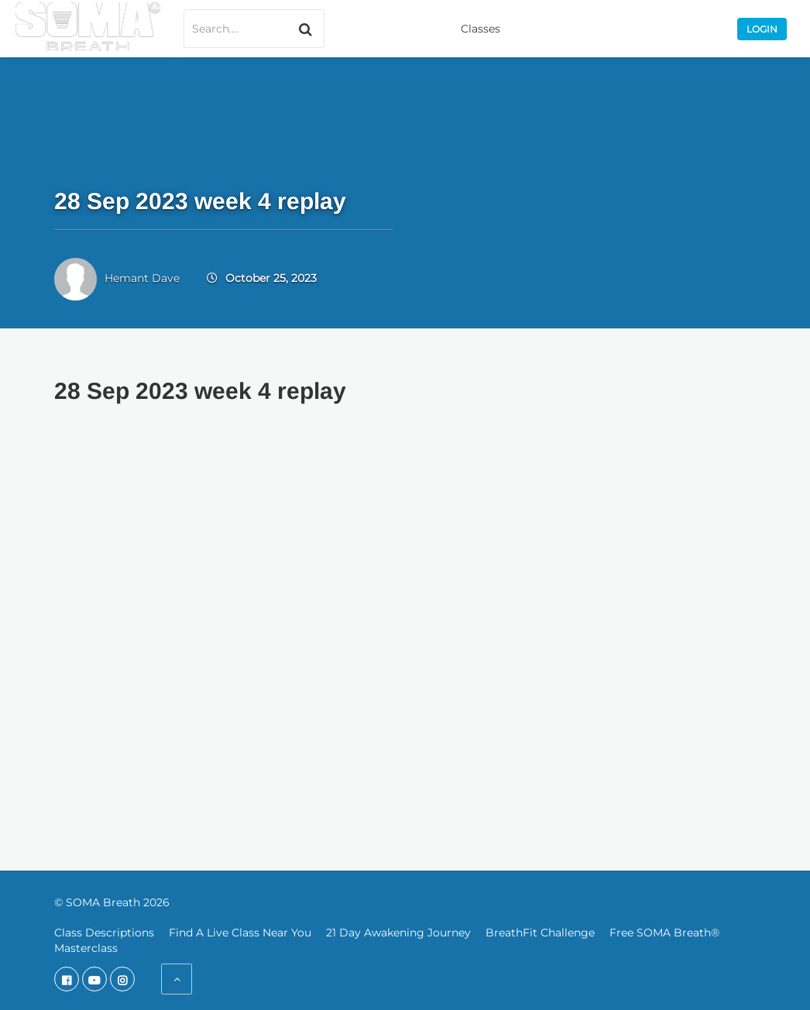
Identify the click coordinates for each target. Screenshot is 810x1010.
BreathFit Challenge (540, 933)
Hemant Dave (142, 278)
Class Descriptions (104, 933)
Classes (480, 29)
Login (762, 29)
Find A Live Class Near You (240, 933)
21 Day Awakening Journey (398, 933)
